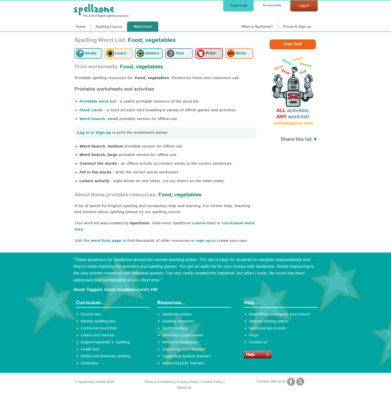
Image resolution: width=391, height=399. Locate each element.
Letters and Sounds (97, 335)
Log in (83, 132)
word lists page (106, 240)
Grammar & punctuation (182, 335)
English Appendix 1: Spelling (105, 342)
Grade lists (90, 349)
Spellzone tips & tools (267, 328)
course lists (204, 223)
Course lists (91, 314)
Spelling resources (178, 321)
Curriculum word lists (99, 328)
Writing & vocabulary (179, 342)
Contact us (258, 342)
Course (109, 26)
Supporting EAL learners (183, 363)
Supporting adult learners (183, 349)
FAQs (254, 335)
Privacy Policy (188, 382)
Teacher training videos (269, 321)
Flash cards (91, 110)
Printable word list (98, 101)
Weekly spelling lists (98, 321)
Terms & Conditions (159, 382)
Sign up (103, 132)
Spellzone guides (177, 314)
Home (81, 26)
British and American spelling (105, 356)
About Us (184, 388)
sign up (203, 240)
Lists (143, 26)
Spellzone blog (175, 328)
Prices (297, 26)
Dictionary (89, 363)
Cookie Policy (212, 382)
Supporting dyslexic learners (186, 356)
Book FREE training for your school (279, 314)
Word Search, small (99, 119)
